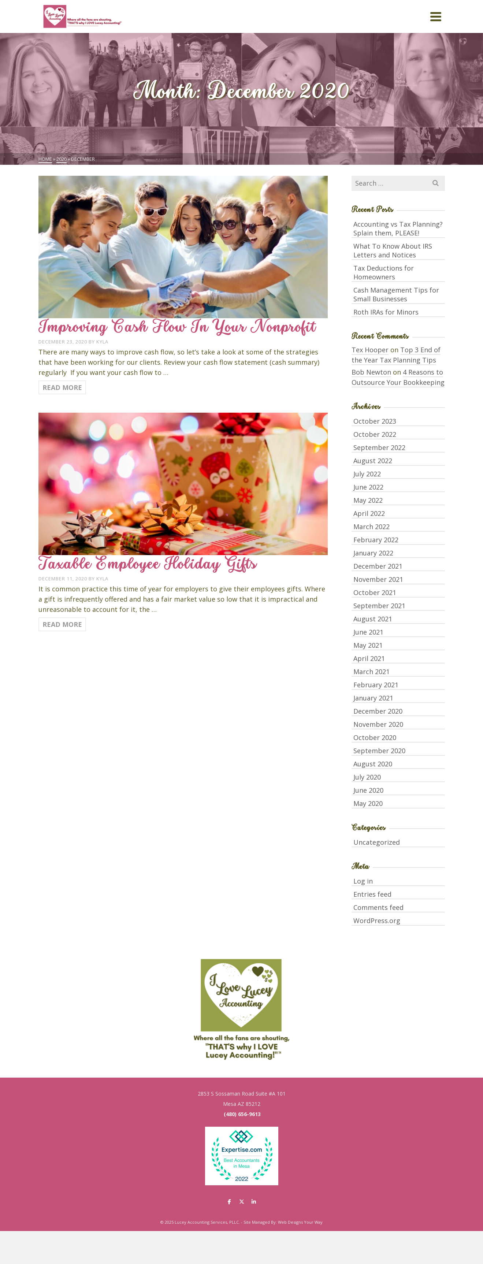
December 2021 (377, 566)
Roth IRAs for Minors (386, 312)
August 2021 (372, 618)
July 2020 (367, 777)
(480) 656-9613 (242, 1114)
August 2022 (372, 460)
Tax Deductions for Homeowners (383, 272)
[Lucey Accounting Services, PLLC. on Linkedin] (254, 1201)
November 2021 (378, 579)
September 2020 (379, 750)
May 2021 (368, 645)
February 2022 (375, 539)
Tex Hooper (370, 349)
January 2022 (373, 553)
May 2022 (368, 500)
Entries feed (372, 894)
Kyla (102, 341)
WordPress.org (376, 920)
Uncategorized (376, 842)
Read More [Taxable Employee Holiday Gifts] (62, 624)
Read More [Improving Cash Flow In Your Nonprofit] (62, 387)
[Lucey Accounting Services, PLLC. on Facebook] (229, 1201)
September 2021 (379, 605)
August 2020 (372, 763)
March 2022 (371, 526)
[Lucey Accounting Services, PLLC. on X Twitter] (242, 1201)
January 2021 (373, 698)
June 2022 (368, 487)
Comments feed (378, 907)
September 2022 (379, 447)
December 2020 (377, 711)
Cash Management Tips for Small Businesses (396, 294)
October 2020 (374, 737)
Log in (363, 881)
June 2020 (368, 790)
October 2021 (374, 592)
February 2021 (375, 684)
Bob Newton (371, 372)
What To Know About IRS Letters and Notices (392, 250)
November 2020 (378, 724)
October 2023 (374, 421)
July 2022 (367, 473)
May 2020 (368, 803)
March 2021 (371, 671)
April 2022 (369, 513)
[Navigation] (436, 16)
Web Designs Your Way (300, 1222)
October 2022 (374, 434)
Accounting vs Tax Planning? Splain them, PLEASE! (398, 228)
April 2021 (369, 658)
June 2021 (368, 632)
